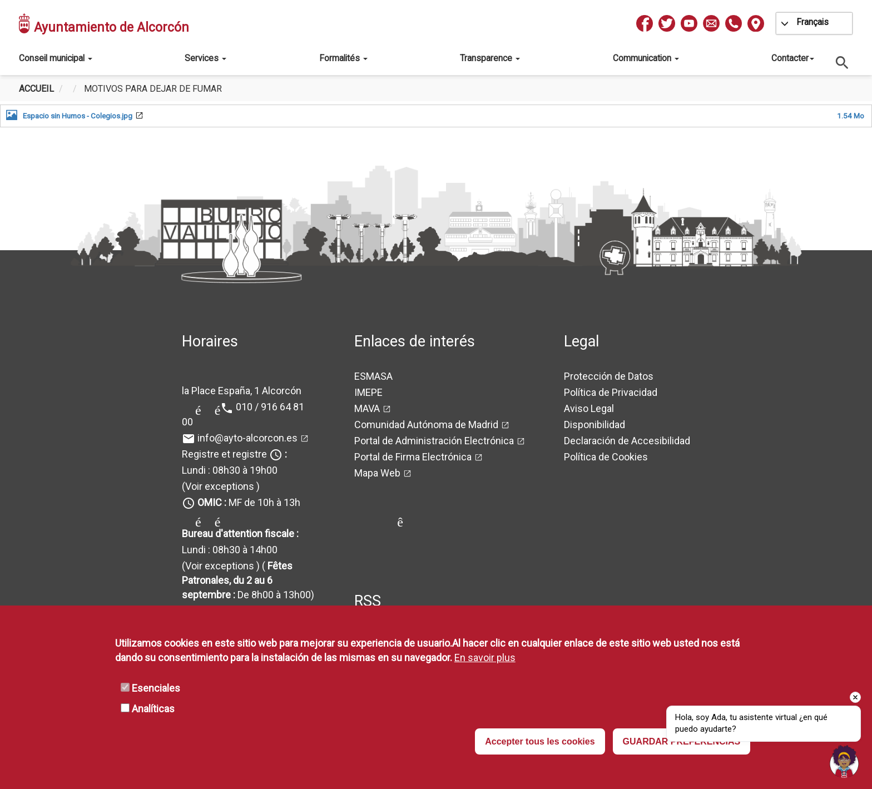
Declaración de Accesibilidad (627, 440)
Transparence (490, 58)
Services (205, 58)
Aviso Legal (589, 408)
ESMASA (373, 376)
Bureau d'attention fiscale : (240, 533)
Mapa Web (377, 473)
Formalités (343, 58)
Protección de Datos (608, 376)
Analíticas (153, 708)
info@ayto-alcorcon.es (247, 438)
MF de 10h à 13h (248, 502)
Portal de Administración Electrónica (434, 440)
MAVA (367, 408)
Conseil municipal (55, 58)
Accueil (36, 88)
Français (812, 22)
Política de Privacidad (610, 392)
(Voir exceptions (218, 486)
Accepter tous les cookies (539, 741)
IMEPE (368, 392)
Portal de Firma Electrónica (413, 457)
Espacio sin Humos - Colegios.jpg (77, 115)
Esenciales (156, 688)
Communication (646, 58)
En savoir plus (485, 657)
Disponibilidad (594, 424)
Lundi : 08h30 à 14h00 (230, 549)
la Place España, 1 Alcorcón (241, 390)
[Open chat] (844, 761)
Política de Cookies (606, 457)
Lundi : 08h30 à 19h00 (230, 470)
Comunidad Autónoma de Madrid (426, 424)
